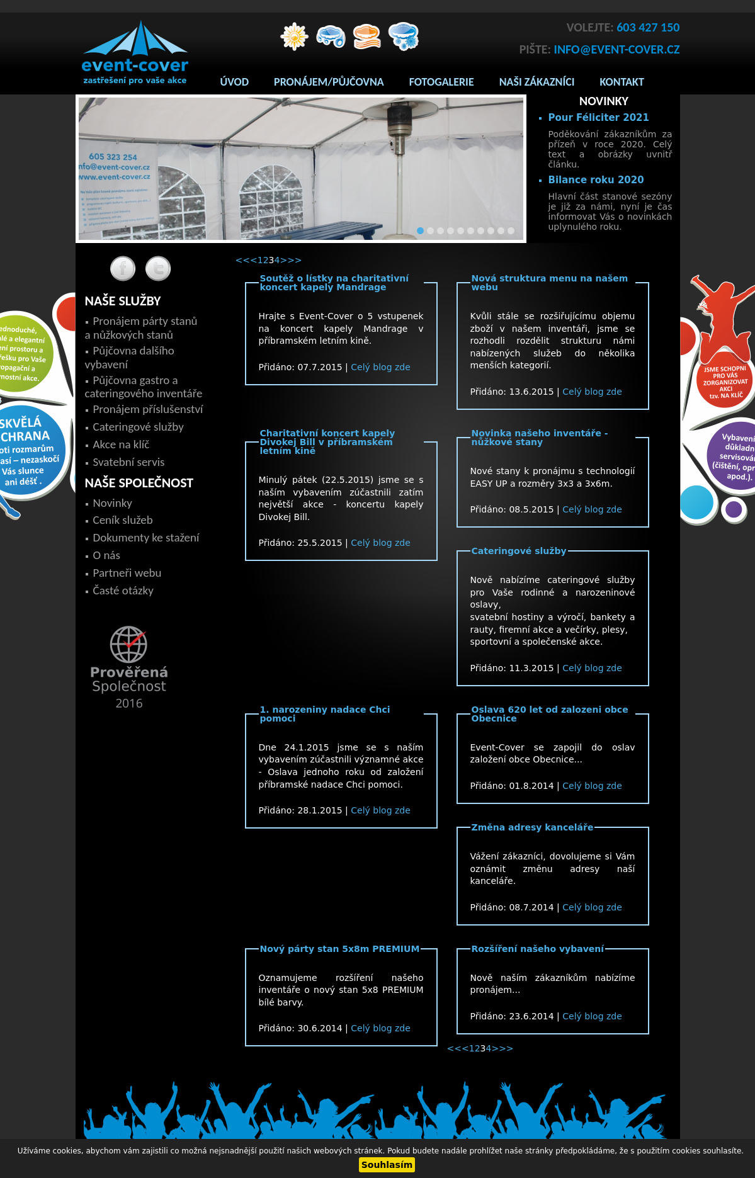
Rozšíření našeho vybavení (538, 949)
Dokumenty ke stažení (146, 537)
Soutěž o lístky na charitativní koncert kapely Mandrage (334, 282)
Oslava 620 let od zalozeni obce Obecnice (550, 714)
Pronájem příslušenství (148, 409)
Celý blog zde (381, 367)
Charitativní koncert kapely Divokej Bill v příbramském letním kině (327, 442)
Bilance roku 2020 (596, 180)
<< (243, 260)
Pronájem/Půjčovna (329, 82)
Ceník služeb (123, 520)
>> (294, 260)
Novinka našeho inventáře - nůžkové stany (540, 437)
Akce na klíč (121, 444)
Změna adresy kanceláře (533, 827)
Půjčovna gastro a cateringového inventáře (144, 387)
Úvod (234, 82)
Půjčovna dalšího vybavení (129, 357)
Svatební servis (129, 462)
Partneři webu (127, 572)
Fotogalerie (441, 82)
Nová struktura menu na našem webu (550, 282)
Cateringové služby (519, 551)
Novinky (112, 503)
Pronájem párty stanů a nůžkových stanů (141, 328)
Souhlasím (387, 1165)
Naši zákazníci (537, 82)
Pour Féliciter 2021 (598, 117)
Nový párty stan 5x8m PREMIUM (340, 949)
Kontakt (622, 82)
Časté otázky (123, 590)
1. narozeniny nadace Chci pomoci (325, 714)
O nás (106, 555)
